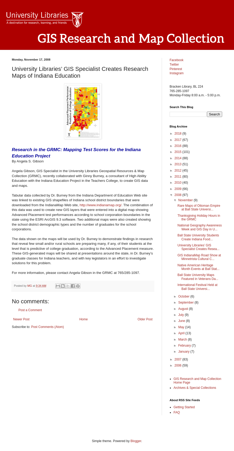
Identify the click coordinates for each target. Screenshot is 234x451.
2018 (178, 133)
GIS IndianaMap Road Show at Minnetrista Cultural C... (199, 257)
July (181, 315)
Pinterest (176, 69)
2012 (178, 170)
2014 (178, 158)
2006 (178, 365)
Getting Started (184, 407)
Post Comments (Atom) (47, 327)
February (185, 345)
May (181, 327)
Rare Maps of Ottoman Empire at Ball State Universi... (198, 207)
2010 (178, 182)
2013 (178, 164)
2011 (178, 176)
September (186, 302)
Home (83, 319)
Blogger (135, 441)
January (184, 351)
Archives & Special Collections (195, 388)
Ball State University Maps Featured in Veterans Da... (197, 276)
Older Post (145, 319)
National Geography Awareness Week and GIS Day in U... (199, 227)
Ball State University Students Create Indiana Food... (198, 237)
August (183, 309)
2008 (178, 195)
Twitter (174, 64)
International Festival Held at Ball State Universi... (197, 286)
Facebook (177, 60)
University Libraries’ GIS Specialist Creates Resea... (198, 247)
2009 (178, 189)
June (182, 321)
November (186, 200)
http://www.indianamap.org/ (100, 205)
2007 (178, 359)
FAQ (177, 412)
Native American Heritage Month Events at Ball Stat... (198, 267)
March (183, 339)
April (181, 333)
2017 (178, 140)
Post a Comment (30, 310)
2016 (178, 146)
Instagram (177, 73)
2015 (178, 152)
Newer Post (21, 319)
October (184, 296)
